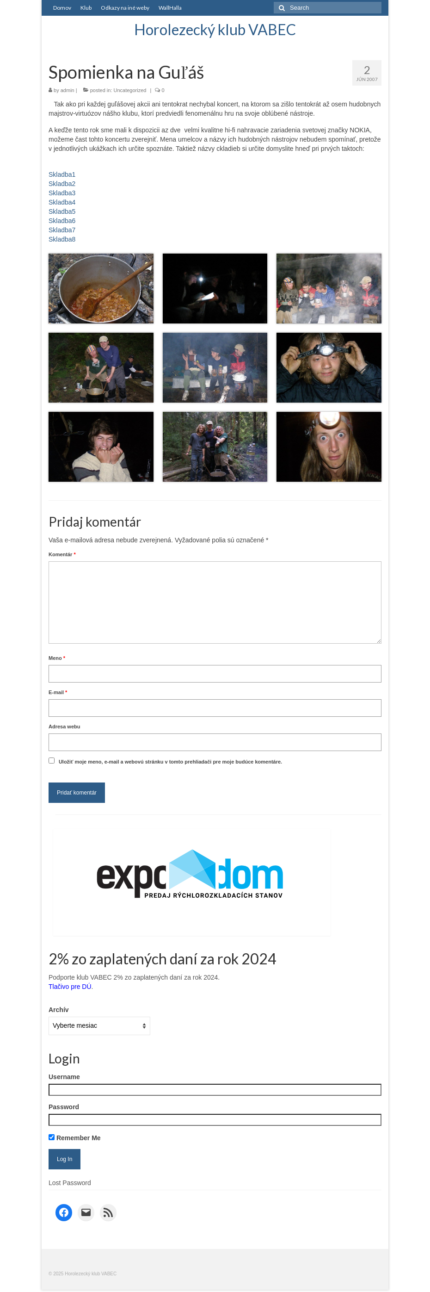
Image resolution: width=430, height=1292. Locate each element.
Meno (57, 658)
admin (67, 90)
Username (64, 1077)
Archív (59, 1009)
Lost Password (70, 1182)
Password (64, 1107)
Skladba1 (62, 174)
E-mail (58, 692)
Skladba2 (62, 183)
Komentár (62, 554)
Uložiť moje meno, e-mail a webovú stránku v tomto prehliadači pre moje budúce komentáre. (170, 761)
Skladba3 (62, 193)
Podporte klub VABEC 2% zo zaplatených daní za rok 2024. (134, 977)
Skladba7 (62, 230)
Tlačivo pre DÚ (70, 986)
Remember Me (75, 1138)
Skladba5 (62, 211)
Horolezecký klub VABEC (215, 29)
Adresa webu (64, 726)
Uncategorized (130, 90)
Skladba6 (62, 220)
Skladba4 (62, 202)
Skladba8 (62, 239)
